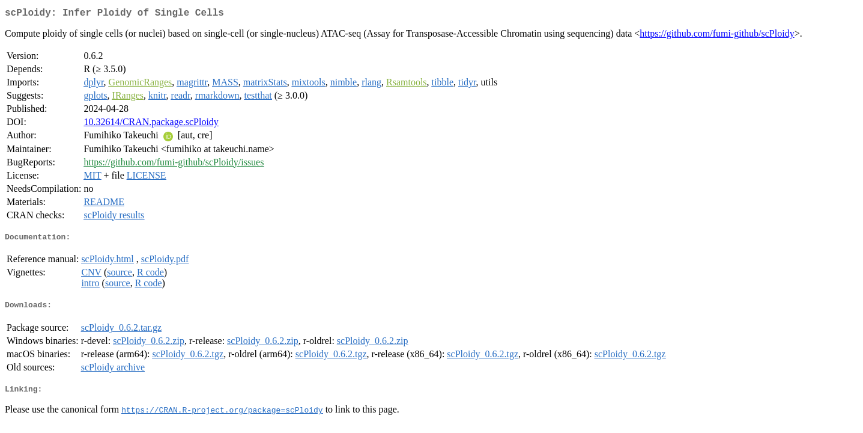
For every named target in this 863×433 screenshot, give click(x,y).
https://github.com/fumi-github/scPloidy (717, 36)
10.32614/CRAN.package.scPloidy (150, 124)
